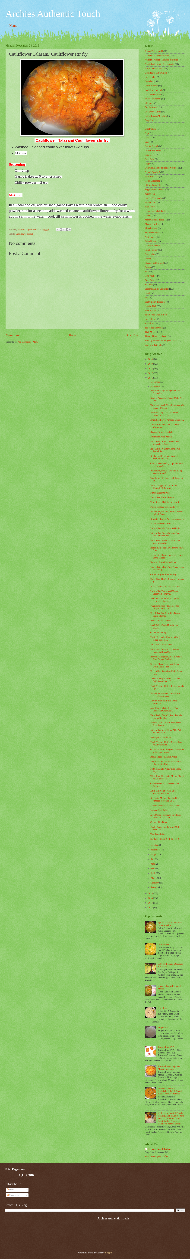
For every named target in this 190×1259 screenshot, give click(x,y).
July (153, 859)
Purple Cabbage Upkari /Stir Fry (164, 507)
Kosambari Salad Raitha (155, 211)
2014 (150, 898)
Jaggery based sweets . (155, 189)
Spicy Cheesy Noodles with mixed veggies (170, 923)
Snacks (148, 293)
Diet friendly (150, 129)
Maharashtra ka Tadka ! (155, 220)
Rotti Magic (150, 276)
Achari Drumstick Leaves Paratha (165, 586)
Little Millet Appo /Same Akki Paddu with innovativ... (166, 731)
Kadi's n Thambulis (153, 198)
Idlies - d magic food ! (154, 185)
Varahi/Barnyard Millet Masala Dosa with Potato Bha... (166, 743)
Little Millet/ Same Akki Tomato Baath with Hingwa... (164, 592)
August (154, 854)
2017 (150, 373)
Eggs (147, 142)
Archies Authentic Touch (53, 13)
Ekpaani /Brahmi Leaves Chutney (165, 805)
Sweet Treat (150, 319)
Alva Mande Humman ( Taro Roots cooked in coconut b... (165, 816)
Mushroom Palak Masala (161, 437)
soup (147, 297)
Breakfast (149, 81)
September (156, 850)
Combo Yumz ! (151, 107)
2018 (150, 368)
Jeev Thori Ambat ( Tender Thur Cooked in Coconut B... (164, 709)
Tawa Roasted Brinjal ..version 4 (164, 502)
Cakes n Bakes (151, 86)
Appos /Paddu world (154, 51)
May (153, 868)
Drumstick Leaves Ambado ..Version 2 (167, 420)
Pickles (148, 258)
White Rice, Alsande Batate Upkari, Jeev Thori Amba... (166, 694)
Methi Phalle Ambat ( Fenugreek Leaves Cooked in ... (164, 599)
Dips (147, 133)
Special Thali (150, 306)
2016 (150, 378)
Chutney (148, 103)
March (154, 878)
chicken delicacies (153, 94)
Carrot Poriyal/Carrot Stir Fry (163, 574)
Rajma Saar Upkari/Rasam (162, 497)
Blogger (108, 1253)
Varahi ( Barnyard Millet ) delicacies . (161, 340)
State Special (150, 310)
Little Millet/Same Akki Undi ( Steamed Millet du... (163, 792)
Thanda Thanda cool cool (156, 336)
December (155, 382)
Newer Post (13, 335)
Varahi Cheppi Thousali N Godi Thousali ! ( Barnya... (164, 486)
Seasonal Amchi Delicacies (157, 289)
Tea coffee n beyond (154, 328)
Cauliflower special (24, 234)
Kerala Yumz (150, 202)
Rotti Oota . (150, 280)
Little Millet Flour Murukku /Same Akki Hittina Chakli (165, 534)
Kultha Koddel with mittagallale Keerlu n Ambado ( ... (164, 457)
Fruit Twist (150, 159)
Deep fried (149, 120)
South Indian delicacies (155, 302)
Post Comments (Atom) (28, 342)
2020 (150, 359)
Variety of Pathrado (153, 345)
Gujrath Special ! (152, 172)
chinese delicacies (153, 99)
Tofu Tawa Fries (157, 834)
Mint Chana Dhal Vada (160, 493)
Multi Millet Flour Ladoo (161, 644)
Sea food (149, 284)
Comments (13, 1195)
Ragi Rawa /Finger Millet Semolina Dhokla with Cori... (165, 762)
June (153, 864)
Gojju (147, 163)
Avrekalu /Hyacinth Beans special (159, 64)
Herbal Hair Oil (152, 176)
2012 (150, 907)
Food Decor (150, 155)
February (155, 883)
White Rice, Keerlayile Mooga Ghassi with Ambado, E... (167, 777)
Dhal (147, 124)
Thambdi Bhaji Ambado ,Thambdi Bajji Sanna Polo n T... (165, 680)
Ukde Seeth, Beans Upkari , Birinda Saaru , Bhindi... (166, 716)
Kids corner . (150, 207)
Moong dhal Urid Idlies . (161, 737)
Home (13, 25)
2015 (150, 893)
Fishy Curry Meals (153, 150)
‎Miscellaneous (151, 228)
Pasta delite (150, 254)
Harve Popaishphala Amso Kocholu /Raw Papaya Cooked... (165, 658)
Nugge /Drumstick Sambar (162, 523)
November (156, 387)
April (153, 873)
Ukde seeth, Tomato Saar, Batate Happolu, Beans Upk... (164, 650)
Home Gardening (152, 181)
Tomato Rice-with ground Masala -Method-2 (169, 1067)
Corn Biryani (163, 944)
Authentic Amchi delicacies (157, 55)
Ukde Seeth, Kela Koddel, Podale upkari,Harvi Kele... (165, 541)
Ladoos (148, 215)
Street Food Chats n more (156, 315)
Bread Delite (150, 77)
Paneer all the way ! (153, 245)
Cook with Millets (153, 112)
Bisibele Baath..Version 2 (161, 620)
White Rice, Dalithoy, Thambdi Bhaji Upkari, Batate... (166, 512)
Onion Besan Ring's (159, 632)
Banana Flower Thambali (161, 432)
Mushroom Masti (152, 232)
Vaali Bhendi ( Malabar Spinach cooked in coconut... (164, 413)
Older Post (132, 335)
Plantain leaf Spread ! (154, 263)
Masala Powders (152, 224)
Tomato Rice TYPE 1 (167, 1047)
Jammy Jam (150, 194)
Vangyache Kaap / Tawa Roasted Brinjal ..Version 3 (164, 607)
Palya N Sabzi (151, 241)
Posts (10, 1189)
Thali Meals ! (151, 332)
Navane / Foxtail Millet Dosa (163, 562)
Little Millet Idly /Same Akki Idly (165, 528)
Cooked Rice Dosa (158, 822)
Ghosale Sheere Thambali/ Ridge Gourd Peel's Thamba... (164, 665)
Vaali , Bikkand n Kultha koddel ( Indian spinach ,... (165, 638)
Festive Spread (151, 146)
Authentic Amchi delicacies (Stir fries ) (162, 60)
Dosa (147, 137)
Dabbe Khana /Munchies (156, 116)
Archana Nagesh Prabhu (159, 1149)
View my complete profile (156, 1156)
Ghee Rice (162, 1008)
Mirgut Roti (163, 1027)
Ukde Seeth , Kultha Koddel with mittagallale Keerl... (164, 442)
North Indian (150, 237)
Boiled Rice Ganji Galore (156, 73)
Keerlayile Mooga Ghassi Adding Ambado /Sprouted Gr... (165, 799)
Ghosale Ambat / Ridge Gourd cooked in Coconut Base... (167, 750)
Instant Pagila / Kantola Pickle (163, 757)
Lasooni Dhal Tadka (159, 810)
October (154, 845)
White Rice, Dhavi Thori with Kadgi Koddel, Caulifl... (166, 472)
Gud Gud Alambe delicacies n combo (161, 168)
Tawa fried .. (150, 323)
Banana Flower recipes (155, 68)
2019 (150, 364)
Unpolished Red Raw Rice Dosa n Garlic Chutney (165, 614)
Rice (147, 271)
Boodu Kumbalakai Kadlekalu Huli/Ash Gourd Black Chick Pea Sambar (170, 1091)
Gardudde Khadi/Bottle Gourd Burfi (166, 839)
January (154, 887)
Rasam (148, 267)
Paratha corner (151, 250)
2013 (150, 903)
